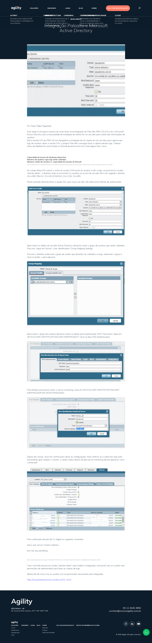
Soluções (34, 8)
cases (67, 8)
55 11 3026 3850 (132, 608)
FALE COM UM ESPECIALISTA (118, 8)
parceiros (51, 8)
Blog (81, 8)
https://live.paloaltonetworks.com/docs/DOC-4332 (49, 579)
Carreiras (44, 630)
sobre (94, 8)
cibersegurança (15, 632)
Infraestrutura (15, 630)
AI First (13, 628)
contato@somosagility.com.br (125, 610)
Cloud (12, 635)
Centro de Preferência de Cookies (88, 625)
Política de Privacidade (48, 632)
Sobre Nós (45, 628)
